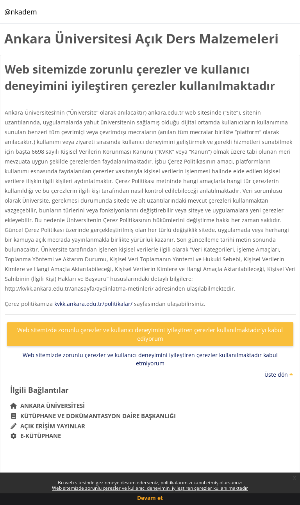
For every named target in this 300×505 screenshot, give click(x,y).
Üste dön (278, 374)
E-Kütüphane (35, 436)
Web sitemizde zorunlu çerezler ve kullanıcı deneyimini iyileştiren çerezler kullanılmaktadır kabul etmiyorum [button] (150, 359)
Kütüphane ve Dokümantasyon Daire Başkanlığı (93, 416)
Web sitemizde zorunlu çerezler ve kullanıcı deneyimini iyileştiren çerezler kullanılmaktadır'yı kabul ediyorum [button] (150, 334)
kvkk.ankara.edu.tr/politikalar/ (93, 303)
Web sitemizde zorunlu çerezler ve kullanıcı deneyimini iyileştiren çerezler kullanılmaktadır (150, 488)
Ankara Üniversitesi (47, 406)
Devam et (150, 497)
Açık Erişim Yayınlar (48, 426)
